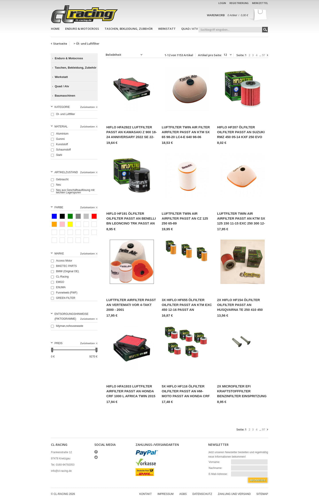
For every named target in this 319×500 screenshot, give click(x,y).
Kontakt (145, 494)
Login (222, 3)
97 (263, 55)
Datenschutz (202, 494)
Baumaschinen (65, 95)
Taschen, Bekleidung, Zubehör (129, 29)
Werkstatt (167, 29)
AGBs (183, 494)
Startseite (60, 44)
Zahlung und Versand (234, 494)
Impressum (166, 494)
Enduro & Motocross (82, 29)
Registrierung (239, 3)
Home (55, 29)
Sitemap (262, 494)
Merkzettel (260, 3)
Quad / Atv (189, 29)
